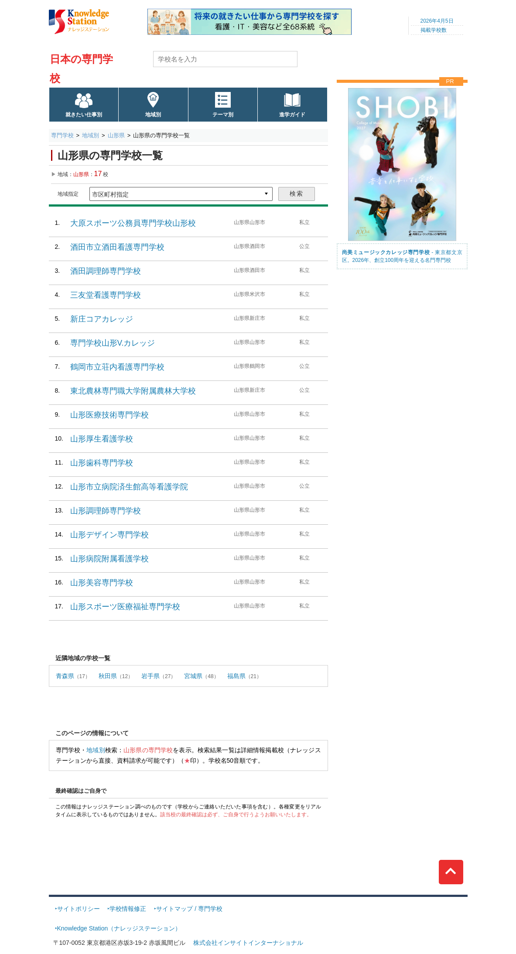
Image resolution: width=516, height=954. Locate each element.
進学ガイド (292, 115)
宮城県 (193, 675)
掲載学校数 (433, 30)
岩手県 (150, 675)
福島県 (236, 675)
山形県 (116, 135)
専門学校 (62, 135)
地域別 (153, 115)
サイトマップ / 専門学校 (189, 908)
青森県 (65, 675)
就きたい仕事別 (83, 115)
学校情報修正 (127, 908)
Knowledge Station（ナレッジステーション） (119, 928)
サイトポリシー (78, 908)
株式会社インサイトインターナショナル (248, 942)
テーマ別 (222, 115)
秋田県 (108, 675)
